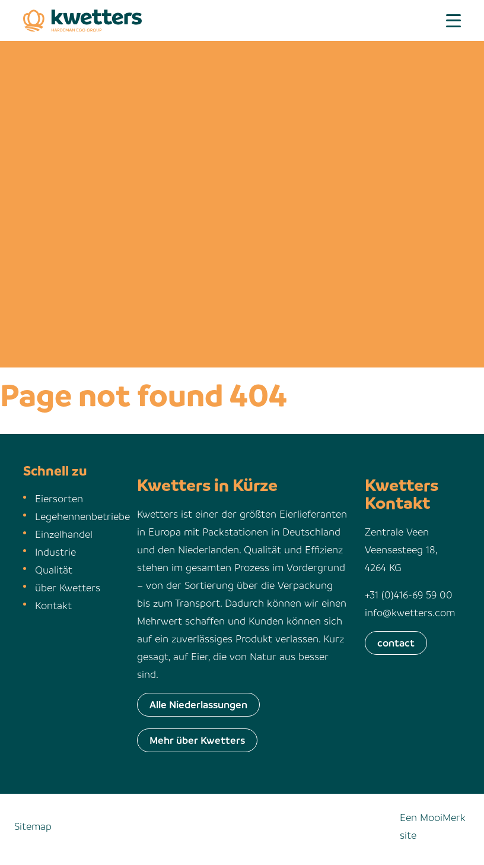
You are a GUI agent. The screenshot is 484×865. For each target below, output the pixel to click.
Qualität (53, 569)
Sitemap (33, 826)
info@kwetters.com (410, 612)
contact (396, 642)
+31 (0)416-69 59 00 (409, 594)
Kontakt (53, 605)
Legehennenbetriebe (82, 516)
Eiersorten (59, 498)
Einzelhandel (64, 534)
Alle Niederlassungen (198, 704)
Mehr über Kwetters (197, 740)
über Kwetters (67, 587)
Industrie (55, 552)
